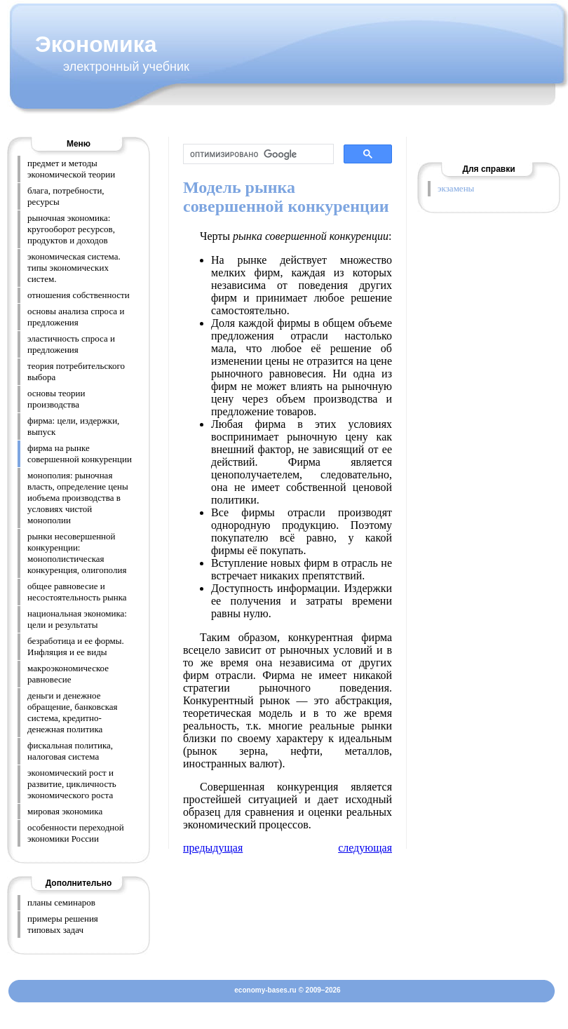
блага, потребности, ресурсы (65, 196)
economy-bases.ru (265, 990)
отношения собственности (78, 295)
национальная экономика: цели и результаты (77, 619)
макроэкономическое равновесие (68, 674)
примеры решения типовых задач (62, 924)
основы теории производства (56, 399)
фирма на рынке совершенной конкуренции (79, 453)
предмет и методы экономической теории (71, 169)
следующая (365, 848)
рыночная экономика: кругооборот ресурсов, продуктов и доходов (71, 229)
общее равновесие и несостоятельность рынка (77, 592)
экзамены (456, 188)
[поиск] (257, 154)
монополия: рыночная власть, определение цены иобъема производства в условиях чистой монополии (77, 497)
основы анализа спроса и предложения (75, 317)
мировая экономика (64, 811)
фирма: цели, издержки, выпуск (73, 426)
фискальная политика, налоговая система (70, 751)
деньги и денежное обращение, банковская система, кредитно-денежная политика (72, 712)
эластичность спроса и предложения (71, 344)
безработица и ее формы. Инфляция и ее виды (75, 646)
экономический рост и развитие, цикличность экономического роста (71, 783)
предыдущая (213, 848)
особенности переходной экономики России (75, 833)
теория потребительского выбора (76, 371)
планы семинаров (61, 902)
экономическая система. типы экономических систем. (74, 267)
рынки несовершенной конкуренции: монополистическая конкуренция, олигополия (76, 553)
